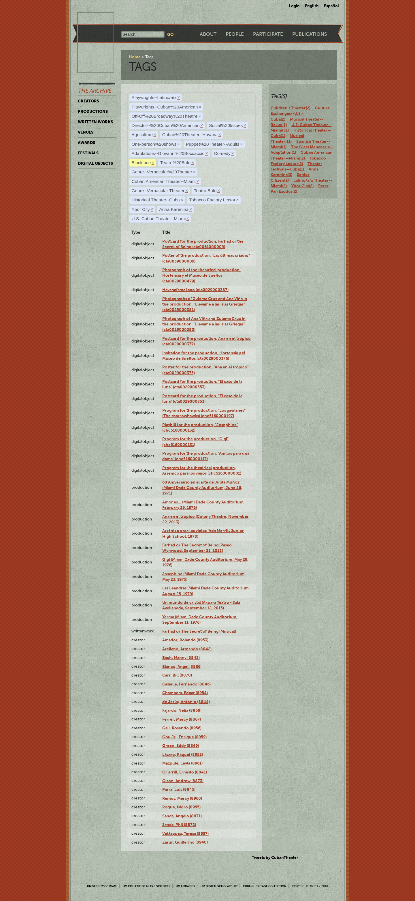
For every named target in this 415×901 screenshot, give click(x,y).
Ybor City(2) (302, 185)
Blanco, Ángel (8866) (181, 666)
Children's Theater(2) (290, 108)
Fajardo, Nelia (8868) (181, 710)
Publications (309, 34)
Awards (86, 142)
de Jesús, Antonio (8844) (186, 701)
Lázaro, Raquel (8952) (182, 754)
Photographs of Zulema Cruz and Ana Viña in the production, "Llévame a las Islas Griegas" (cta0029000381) (204, 304)
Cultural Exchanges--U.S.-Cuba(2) (301, 113)
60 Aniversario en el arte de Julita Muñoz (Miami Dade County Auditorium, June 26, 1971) (202, 488)
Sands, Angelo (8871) (182, 816)
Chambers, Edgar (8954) (185, 692)
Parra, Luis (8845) (178, 789)
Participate (268, 34)
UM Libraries (185, 886)
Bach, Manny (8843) (181, 657)
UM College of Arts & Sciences (146, 886)
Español (331, 5)
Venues (85, 132)
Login (294, 5)
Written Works (95, 121)
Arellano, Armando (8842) (187, 649)
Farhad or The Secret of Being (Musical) (199, 631)
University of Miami (102, 886)
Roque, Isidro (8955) (181, 807)
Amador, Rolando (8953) (185, 640)
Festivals (88, 153)
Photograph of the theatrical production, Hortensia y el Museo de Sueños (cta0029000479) (201, 275)
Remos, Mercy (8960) (182, 798)
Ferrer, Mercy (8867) (181, 719)
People (235, 34)
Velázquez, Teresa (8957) (185, 833)
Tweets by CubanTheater (275, 857)
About (208, 34)
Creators (88, 101)
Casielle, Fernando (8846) (186, 684)
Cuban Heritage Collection (264, 886)
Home (135, 57)
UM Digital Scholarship (219, 886)
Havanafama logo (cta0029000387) (195, 289)
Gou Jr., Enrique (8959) (184, 737)
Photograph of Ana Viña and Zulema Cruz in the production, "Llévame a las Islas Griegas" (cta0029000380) (204, 324)
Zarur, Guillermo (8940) (185, 842)
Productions (93, 111)
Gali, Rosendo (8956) (181, 728)
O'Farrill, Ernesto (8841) (184, 772)
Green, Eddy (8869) (180, 745)
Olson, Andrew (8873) (182, 780)
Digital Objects (95, 163)
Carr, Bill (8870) (177, 675)
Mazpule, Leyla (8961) (182, 763)
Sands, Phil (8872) (179, 824)
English (312, 5)
